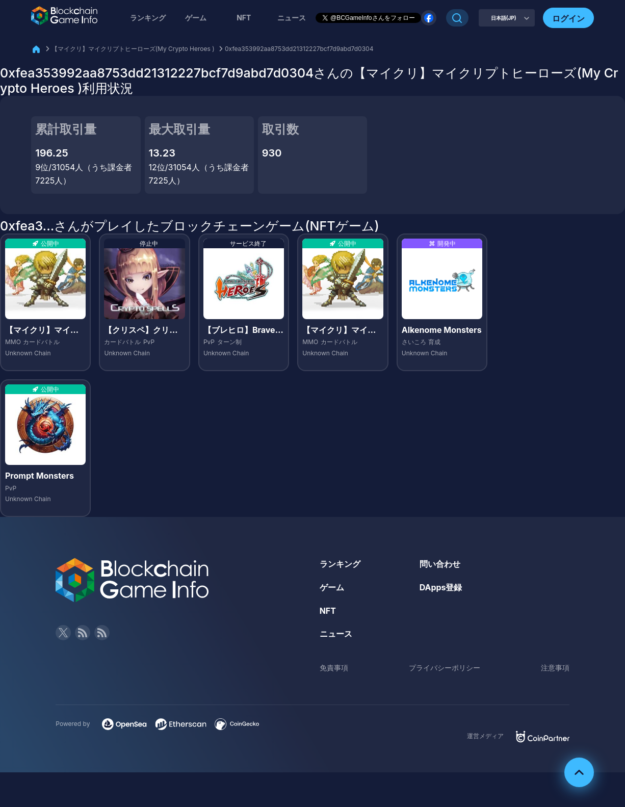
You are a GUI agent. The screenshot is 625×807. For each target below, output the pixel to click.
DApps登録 (441, 587)
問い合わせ (440, 564)
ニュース (336, 634)
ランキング (148, 17)
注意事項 (555, 667)
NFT (244, 17)
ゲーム (195, 17)
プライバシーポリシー (444, 667)
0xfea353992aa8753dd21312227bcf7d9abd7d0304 (299, 49)
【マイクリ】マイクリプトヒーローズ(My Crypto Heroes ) (133, 49)
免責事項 (334, 667)
